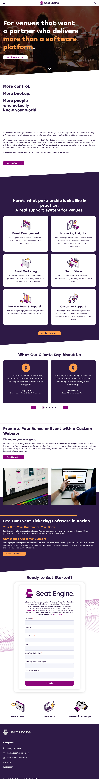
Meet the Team (12, 163)
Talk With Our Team (14, 57)
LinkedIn (7, 762)
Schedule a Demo (13, 554)
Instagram (8, 767)
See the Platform (48, 333)
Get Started (12, 457)
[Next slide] (65, 407)
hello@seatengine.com (16, 753)
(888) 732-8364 (12, 748)
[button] (43, 407)
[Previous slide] (33, 407)
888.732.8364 (30, 610)
